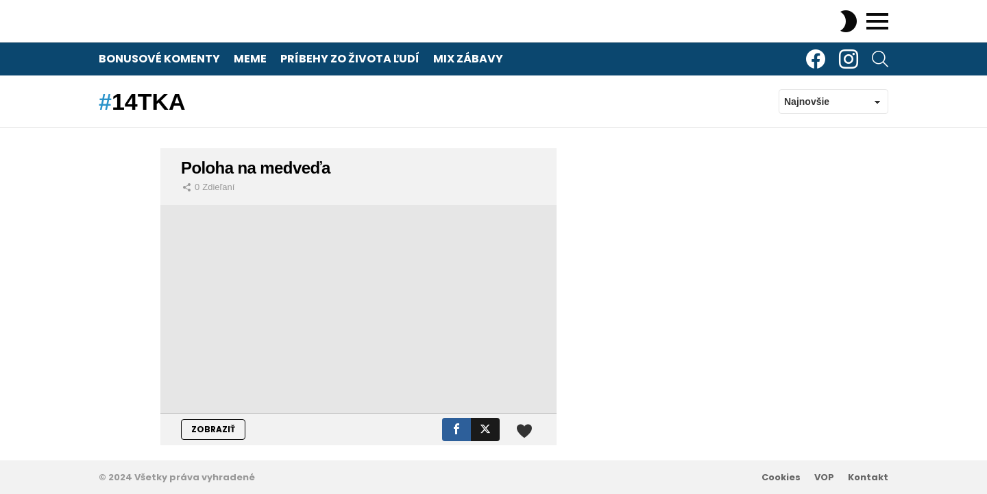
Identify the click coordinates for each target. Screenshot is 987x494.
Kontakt (868, 477)
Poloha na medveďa (255, 167)
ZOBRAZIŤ (213, 429)
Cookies (781, 477)
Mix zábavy (468, 59)
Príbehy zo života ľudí (349, 59)
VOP (824, 477)
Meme (250, 59)
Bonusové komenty (159, 59)
